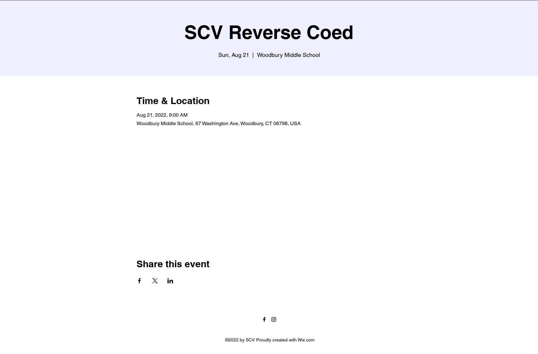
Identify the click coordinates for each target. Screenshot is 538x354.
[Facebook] (264, 319)
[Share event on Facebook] (140, 280)
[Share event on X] (155, 280)
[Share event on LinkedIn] (170, 280)
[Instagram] (274, 319)
